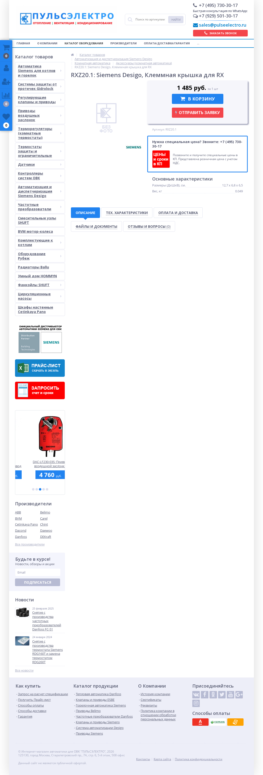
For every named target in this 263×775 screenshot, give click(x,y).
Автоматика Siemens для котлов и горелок (40, 70)
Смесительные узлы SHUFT (37, 220)
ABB (18, 512)
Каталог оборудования (84, 43)
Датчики (40, 164)
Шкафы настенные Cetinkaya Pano (35, 309)
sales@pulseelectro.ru (222, 25)
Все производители (30, 544)
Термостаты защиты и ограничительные (40, 151)
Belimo (45, 512)
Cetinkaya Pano (26, 524)
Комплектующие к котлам (40, 242)
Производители (123, 43)
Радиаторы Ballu (33, 267)
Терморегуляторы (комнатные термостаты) (40, 133)
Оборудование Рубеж (40, 256)
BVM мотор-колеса (35, 231)
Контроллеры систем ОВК (40, 175)
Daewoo (46, 530)
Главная (23, 43)
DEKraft (45, 536)
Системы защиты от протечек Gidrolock (40, 86)
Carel (44, 518)
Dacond (20, 530)
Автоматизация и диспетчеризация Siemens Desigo (40, 191)
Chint (44, 524)
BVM (18, 518)
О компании (47, 43)
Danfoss (21, 536)
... (198, 43)
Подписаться (37, 582)
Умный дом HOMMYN (37, 276)
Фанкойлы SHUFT (40, 284)
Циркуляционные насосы (40, 296)
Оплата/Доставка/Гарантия (167, 43)
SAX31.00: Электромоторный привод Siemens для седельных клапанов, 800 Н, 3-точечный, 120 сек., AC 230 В (40, 464)
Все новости (24, 670)
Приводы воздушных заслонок (40, 115)
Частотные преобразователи (40, 206)
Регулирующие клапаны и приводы (40, 99)
